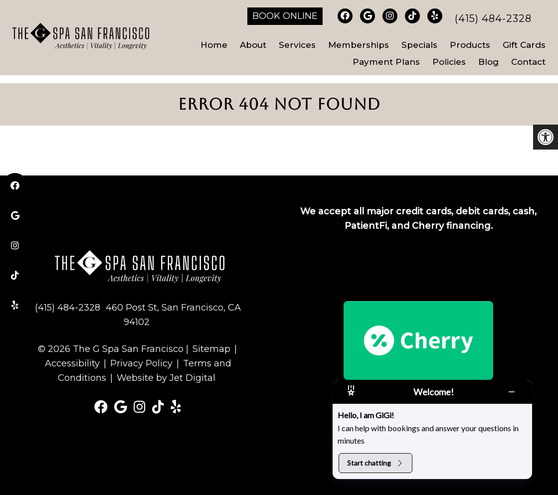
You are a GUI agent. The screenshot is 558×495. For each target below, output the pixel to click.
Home (213, 45)
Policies (449, 62)
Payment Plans (386, 62)
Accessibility (72, 363)
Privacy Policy (141, 363)
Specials (419, 45)
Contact (528, 62)
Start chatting (375, 463)
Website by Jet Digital (166, 377)
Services (297, 45)
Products (470, 45)
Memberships (358, 45)
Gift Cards (524, 45)
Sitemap (211, 348)
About (253, 45)
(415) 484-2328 (493, 18)
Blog (488, 62)
